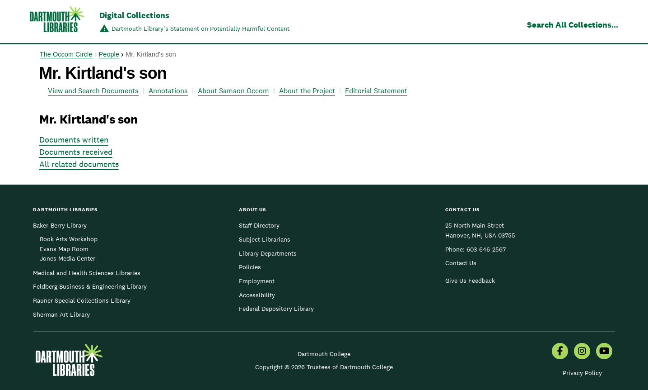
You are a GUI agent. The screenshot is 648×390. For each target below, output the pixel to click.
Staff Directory (259, 225)
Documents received (75, 152)
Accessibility (257, 295)
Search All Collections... (572, 24)
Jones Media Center (67, 258)
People (109, 54)
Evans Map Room (64, 249)
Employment (257, 281)
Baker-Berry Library (60, 225)
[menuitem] (560, 352)
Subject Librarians (264, 239)
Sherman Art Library (61, 314)
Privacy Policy (582, 373)
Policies (250, 267)
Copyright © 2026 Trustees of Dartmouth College (324, 367)
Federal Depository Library (276, 308)
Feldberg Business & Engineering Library (90, 286)
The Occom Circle (66, 54)
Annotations (168, 90)
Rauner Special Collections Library (82, 300)
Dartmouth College (324, 354)
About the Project (307, 90)
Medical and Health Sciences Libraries (86, 273)
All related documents (79, 164)
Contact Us (460, 263)
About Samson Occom (233, 90)
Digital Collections (134, 15)
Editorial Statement (376, 90)
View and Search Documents (93, 90)
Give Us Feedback (470, 280)
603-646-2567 (486, 249)
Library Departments (268, 253)
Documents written (73, 139)
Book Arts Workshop (69, 239)
